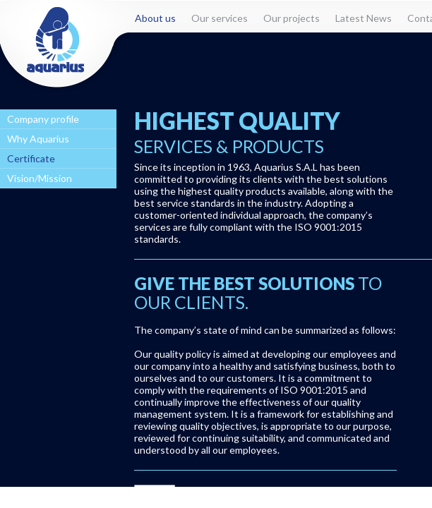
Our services (219, 18)
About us (155, 18)
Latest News (363, 18)
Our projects (291, 18)
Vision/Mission (39, 178)
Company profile (43, 119)
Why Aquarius (38, 139)
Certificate (31, 158)
